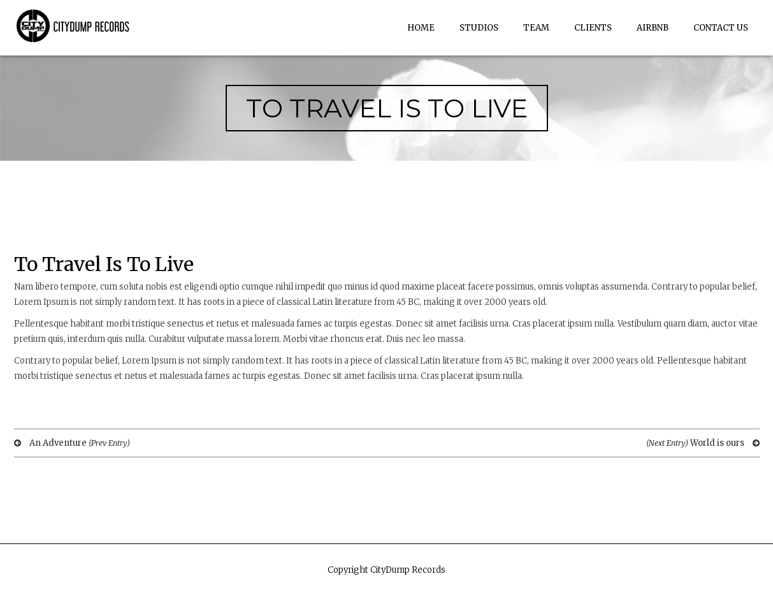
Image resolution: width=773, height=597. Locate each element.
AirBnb (652, 27)
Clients (593, 27)
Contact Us (720, 27)
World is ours (703, 443)
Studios (478, 27)
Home (421, 27)
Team (536, 27)
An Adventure (72, 443)
